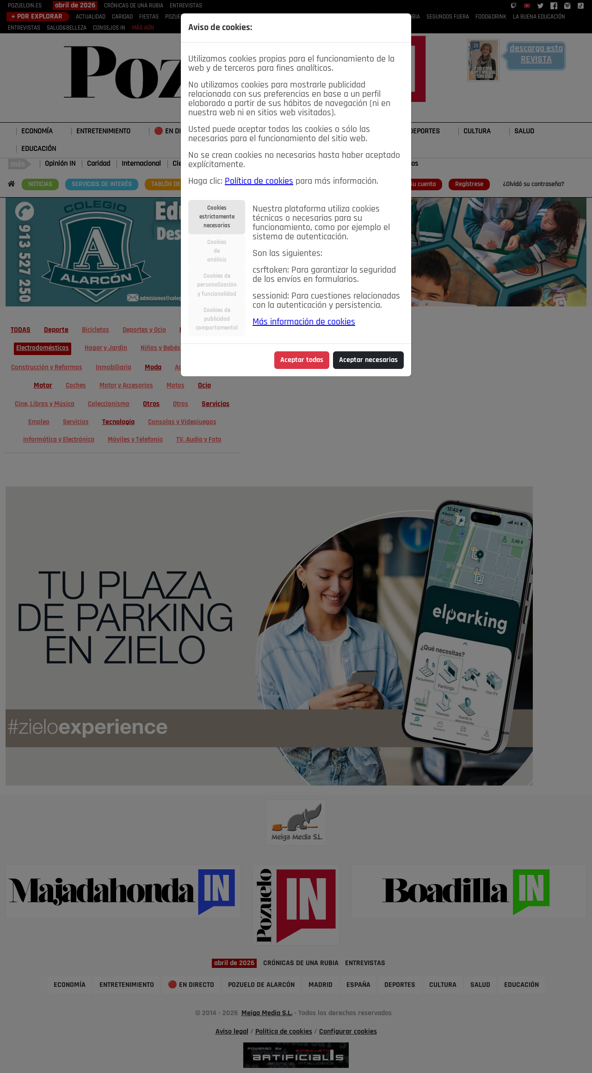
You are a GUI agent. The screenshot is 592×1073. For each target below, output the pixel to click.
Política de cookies (259, 181)
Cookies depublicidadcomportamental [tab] (217, 319)
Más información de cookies (304, 322)
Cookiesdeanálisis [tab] (217, 251)
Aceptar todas (301, 360)
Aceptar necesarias (368, 360)
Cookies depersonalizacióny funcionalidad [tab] (217, 285)
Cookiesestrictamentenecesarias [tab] (216, 217)
